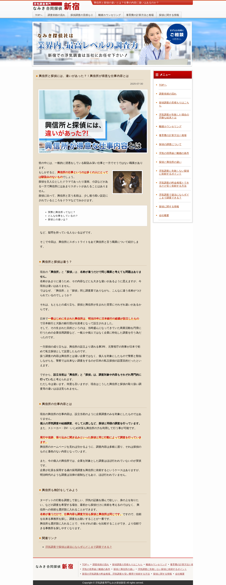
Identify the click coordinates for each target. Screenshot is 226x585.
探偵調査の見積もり (81, 15)
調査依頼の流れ (56, 15)
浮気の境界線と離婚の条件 (174, 153)
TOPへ (38, 15)
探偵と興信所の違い (170, 162)
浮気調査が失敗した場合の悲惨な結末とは (174, 116)
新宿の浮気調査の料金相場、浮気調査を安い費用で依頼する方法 (116, 573)
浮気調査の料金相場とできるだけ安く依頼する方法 (174, 184)
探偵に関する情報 (169, 15)
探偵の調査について (170, 144)
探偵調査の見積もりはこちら (127, 564)
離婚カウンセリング (109, 15)
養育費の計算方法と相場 (140, 15)
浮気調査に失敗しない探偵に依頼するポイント (174, 172)
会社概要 (164, 215)
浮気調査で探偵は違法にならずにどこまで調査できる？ (78, 546)
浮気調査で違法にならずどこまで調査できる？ (174, 196)
